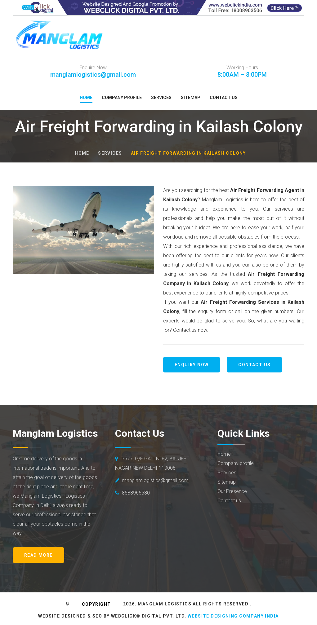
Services (161, 97)
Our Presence (232, 491)
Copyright (96, 604)
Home (86, 97)
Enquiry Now (191, 364)
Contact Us (224, 97)
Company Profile (122, 97)
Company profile (235, 463)
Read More (38, 555)
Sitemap (190, 97)
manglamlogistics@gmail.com (93, 74)
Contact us (254, 364)
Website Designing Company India (233, 616)
